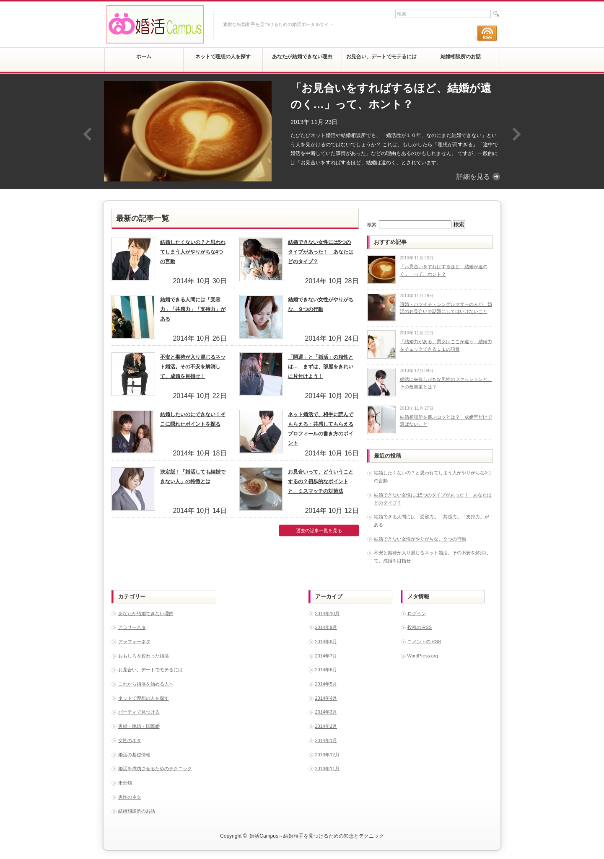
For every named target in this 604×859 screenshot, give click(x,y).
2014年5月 (326, 683)
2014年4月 (326, 698)
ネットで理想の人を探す (143, 698)
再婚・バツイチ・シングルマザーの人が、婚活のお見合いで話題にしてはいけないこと (446, 308)
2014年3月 (326, 711)
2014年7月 (326, 655)
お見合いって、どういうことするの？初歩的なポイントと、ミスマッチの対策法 (320, 481)
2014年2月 (326, 726)
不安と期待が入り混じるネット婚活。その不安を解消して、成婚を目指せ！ (193, 366)
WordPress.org (422, 655)
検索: (372, 224)
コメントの (424, 641)
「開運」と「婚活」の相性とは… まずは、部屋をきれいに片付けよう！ (320, 366)
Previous (87, 134)
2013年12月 (327, 754)
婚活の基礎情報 (134, 754)
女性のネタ (129, 740)
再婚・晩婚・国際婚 (139, 726)
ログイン (416, 613)
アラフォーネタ (134, 641)
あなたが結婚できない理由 (146, 613)
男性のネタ (129, 796)
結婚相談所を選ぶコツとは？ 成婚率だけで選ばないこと (446, 420)
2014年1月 (326, 740)
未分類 (125, 782)
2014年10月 (327, 613)
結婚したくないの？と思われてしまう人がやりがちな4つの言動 (193, 251)
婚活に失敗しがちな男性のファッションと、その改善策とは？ (446, 383)
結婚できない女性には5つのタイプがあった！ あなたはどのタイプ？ (320, 251)
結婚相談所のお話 (136, 810)
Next (516, 134)
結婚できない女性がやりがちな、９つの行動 (420, 538)
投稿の (419, 627)
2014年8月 (326, 641)
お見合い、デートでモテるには (150, 669)
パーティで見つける (139, 711)
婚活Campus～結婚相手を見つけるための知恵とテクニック (316, 836)
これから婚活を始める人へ (146, 683)
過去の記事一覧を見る (319, 530)
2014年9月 (326, 627)
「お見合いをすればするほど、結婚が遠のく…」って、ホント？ (390, 96)
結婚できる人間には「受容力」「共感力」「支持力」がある (193, 309)
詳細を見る (473, 176)
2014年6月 (326, 669)
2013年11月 (327, 768)
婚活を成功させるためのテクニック (155, 768)
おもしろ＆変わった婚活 (143, 655)
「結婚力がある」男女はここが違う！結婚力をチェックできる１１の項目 (446, 345)
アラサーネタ (132, 627)
